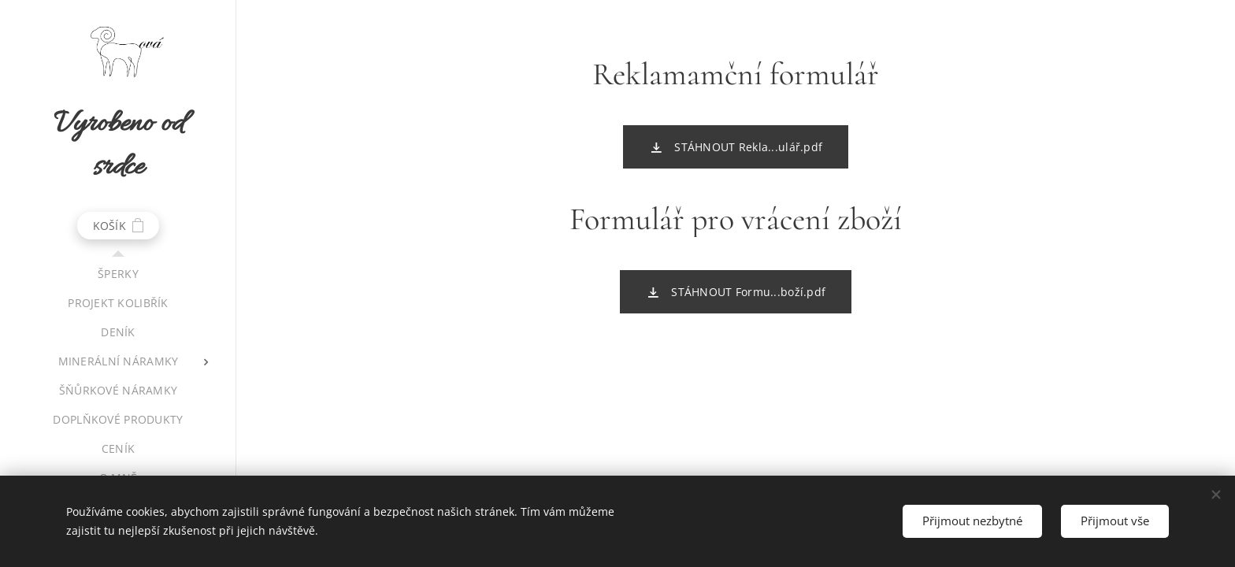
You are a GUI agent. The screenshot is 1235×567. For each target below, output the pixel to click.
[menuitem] (118, 274)
